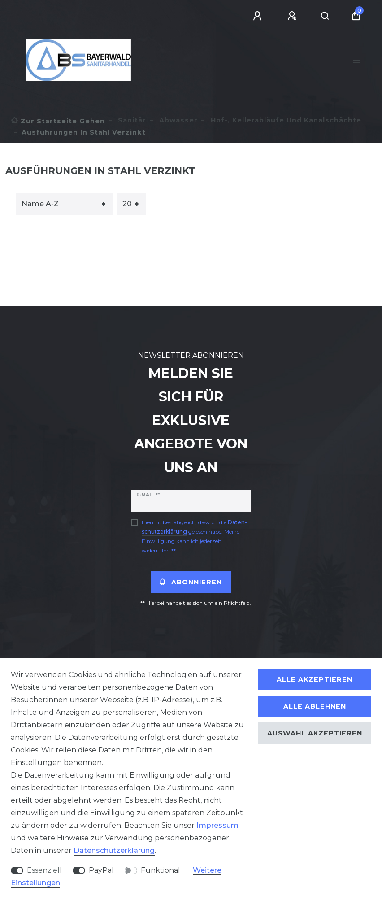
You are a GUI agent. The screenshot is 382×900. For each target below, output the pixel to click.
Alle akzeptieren (314, 679)
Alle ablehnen (314, 706)
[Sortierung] (64, 204)
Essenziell (44, 870)
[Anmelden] (258, 16)
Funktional (160, 870)
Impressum (217, 825)
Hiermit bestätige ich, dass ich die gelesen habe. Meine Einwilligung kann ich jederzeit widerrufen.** (194, 536)
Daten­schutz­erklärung (114, 850)
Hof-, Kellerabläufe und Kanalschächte (284, 120)
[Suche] (325, 16)
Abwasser (177, 120)
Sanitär (131, 120)
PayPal (101, 870)
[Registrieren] (293, 16)
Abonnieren (191, 582)
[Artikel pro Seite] (131, 204)
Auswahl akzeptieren (314, 733)
